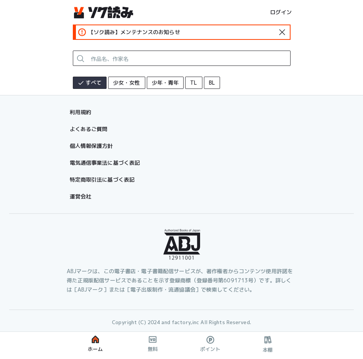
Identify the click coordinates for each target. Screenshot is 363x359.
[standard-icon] (282, 32)
